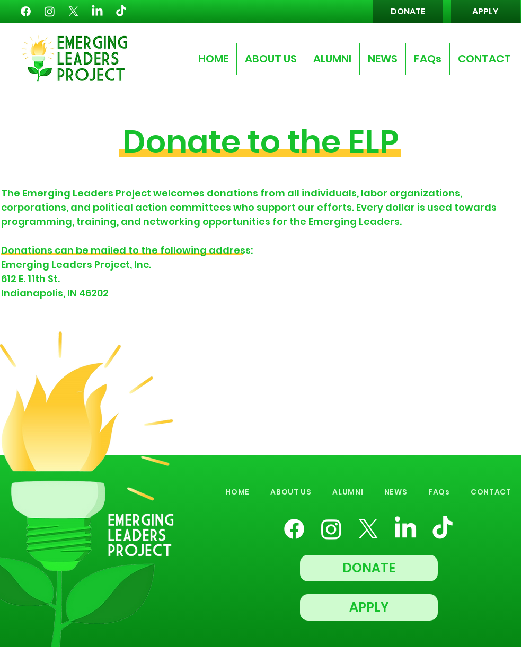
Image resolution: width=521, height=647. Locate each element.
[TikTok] (121, 11)
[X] (73, 11)
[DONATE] (408, 11)
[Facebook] (25, 11)
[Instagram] (49, 11)
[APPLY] (485, 11)
